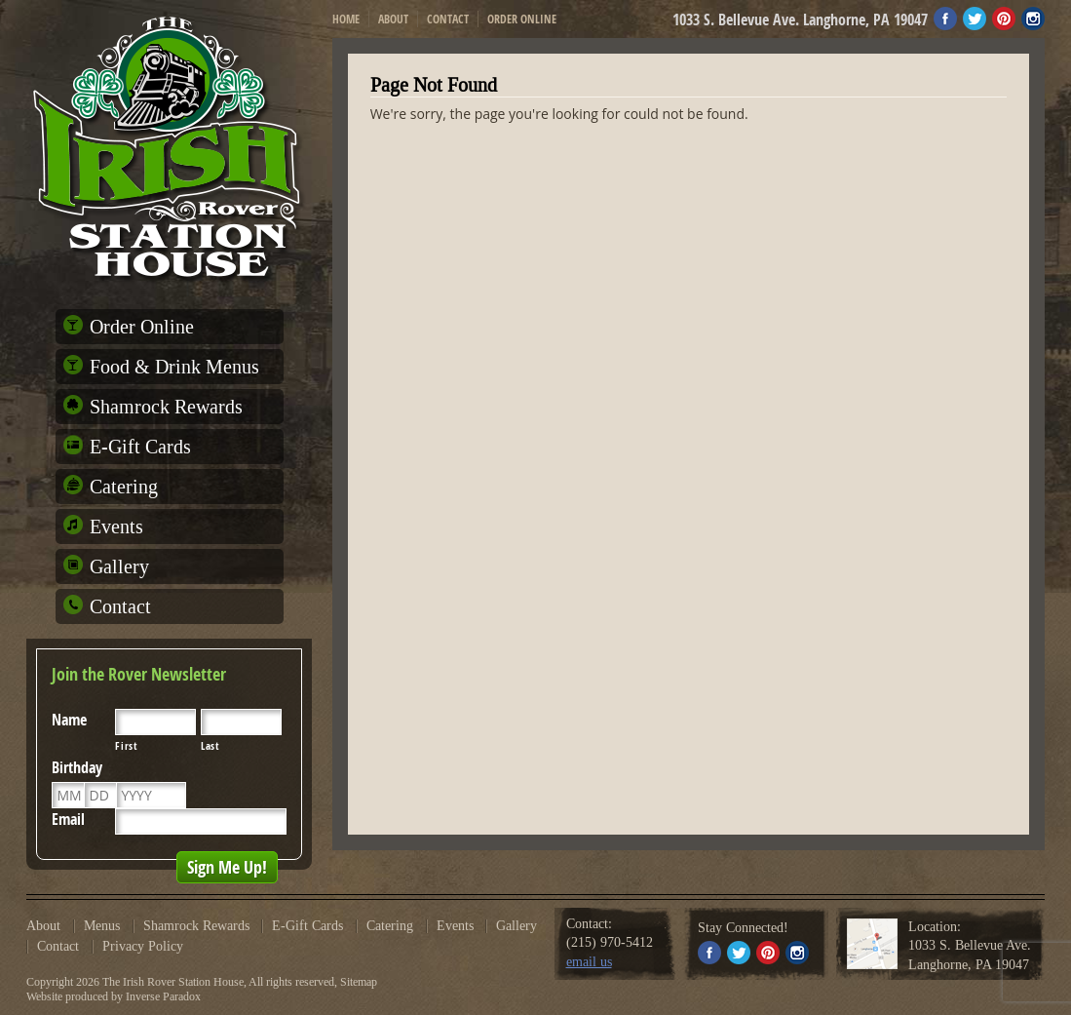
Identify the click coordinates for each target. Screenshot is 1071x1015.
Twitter (974, 18)
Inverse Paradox (163, 996)
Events (116, 526)
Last (210, 746)
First (125, 746)
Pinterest (1003, 18)
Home (346, 19)
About (393, 19)
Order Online (521, 19)
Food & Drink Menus (174, 366)
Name (69, 719)
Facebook (945, 18)
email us (589, 962)
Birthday (77, 767)
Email (68, 819)
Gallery (119, 566)
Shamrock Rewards (166, 406)
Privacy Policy (142, 947)
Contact (448, 19)
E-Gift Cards (140, 446)
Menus (102, 926)
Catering (124, 486)
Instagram (1033, 18)
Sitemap (358, 982)
